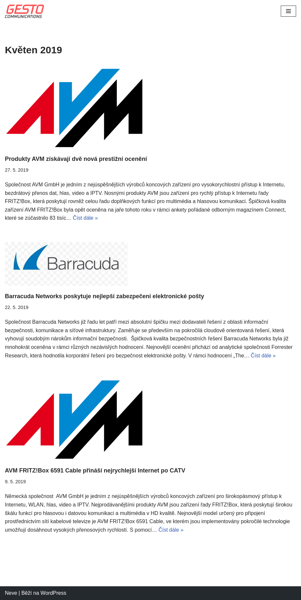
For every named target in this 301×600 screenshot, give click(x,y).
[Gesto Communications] (24, 11)
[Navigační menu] (288, 11)
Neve (11, 593)
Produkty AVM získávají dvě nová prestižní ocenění (76, 159)
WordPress (53, 593)
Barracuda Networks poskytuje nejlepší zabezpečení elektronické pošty (104, 296)
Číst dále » (85, 218)
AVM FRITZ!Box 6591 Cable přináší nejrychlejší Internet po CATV (95, 470)
